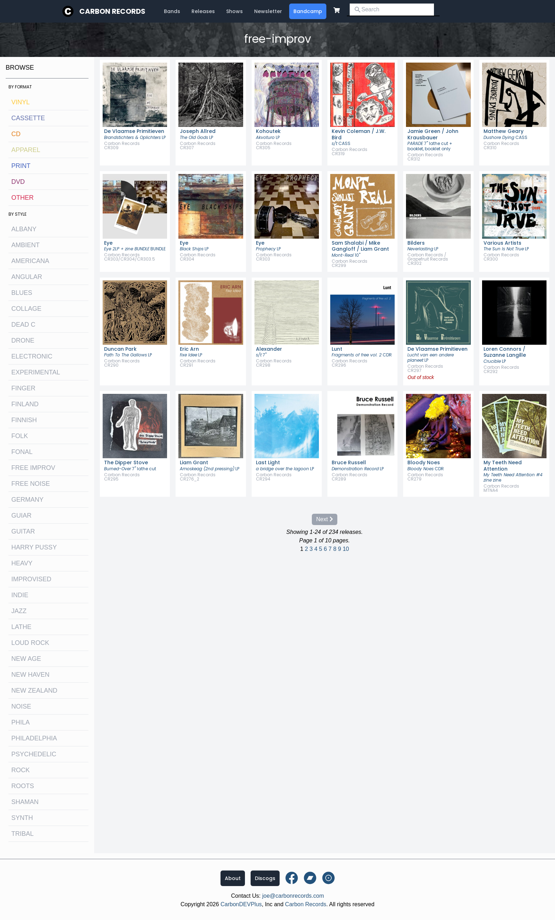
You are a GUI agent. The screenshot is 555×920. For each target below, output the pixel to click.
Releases (203, 11)
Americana (30, 260)
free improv (33, 467)
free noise (30, 483)
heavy (22, 563)
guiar (21, 515)
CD (16, 134)
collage (26, 308)
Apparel (25, 149)
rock (20, 770)
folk (19, 435)
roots (22, 786)
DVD (18, 181)
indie (19, 595)
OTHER (22, 197)
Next (324, 519)
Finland (25, 404)
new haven (30, 674)
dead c (23, 324)
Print (20, 165)
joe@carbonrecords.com (293, 896)
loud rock (30, 642)
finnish (24, 420)
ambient (25, 245)
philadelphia (34, 738)
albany (23, 229)
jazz (19, 611)
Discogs (265, 878)
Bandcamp (307, 11)
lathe (21, 626)
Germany (27, 499)
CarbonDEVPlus (241, 904)
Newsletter (268, 11)
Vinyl (20, 102)
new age (26, 658)
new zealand (34, 690)
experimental (35, 372)
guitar (23, 531)
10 (346, 549)
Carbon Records (112, 11)
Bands (172, 11)
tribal (22, 833)
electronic (31, 356)
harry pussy (34, 547)
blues (21, 292)
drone (22, 340)
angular (26, 276)
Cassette (28, 118)
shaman (25, 801)
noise (21, 706)
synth (22, 817)
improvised (31, 579)
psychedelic (33, 754)
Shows (234, 11)
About (233, 878)
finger (23, 388)
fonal (22, 451)
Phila (20, 722)
